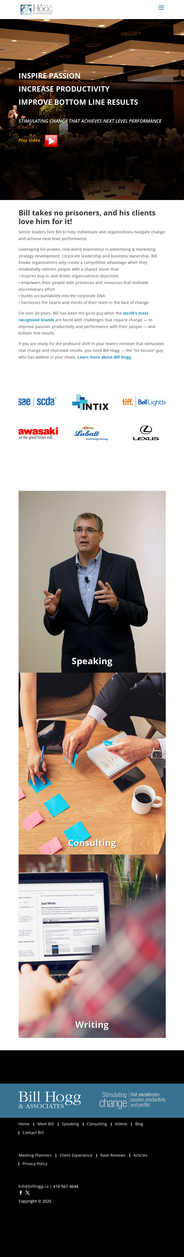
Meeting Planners (35, 1155)
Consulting (92, 843)
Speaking (92, 661)
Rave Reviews (113, 1155)
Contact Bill (33, 1132)
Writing (92, 1024)
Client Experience (76, 1155)
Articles (140, 1155)
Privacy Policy (34, 1163)
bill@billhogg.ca (34, 1186)
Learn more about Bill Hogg (104, 357)
